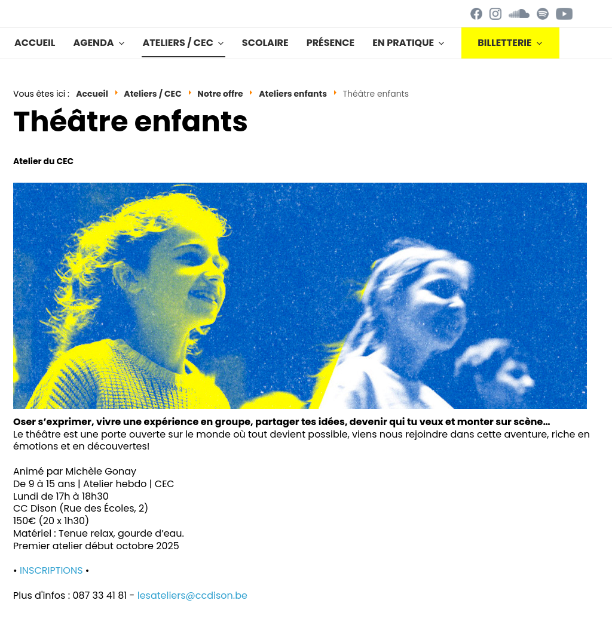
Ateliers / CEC (178, 43)
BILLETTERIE (505, 43)
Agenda (93, 43)
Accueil (34, 43)
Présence (330, 43)
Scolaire (265, 43)
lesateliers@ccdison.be (192, 595)
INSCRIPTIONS (51, 570)
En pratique (403, 43)
